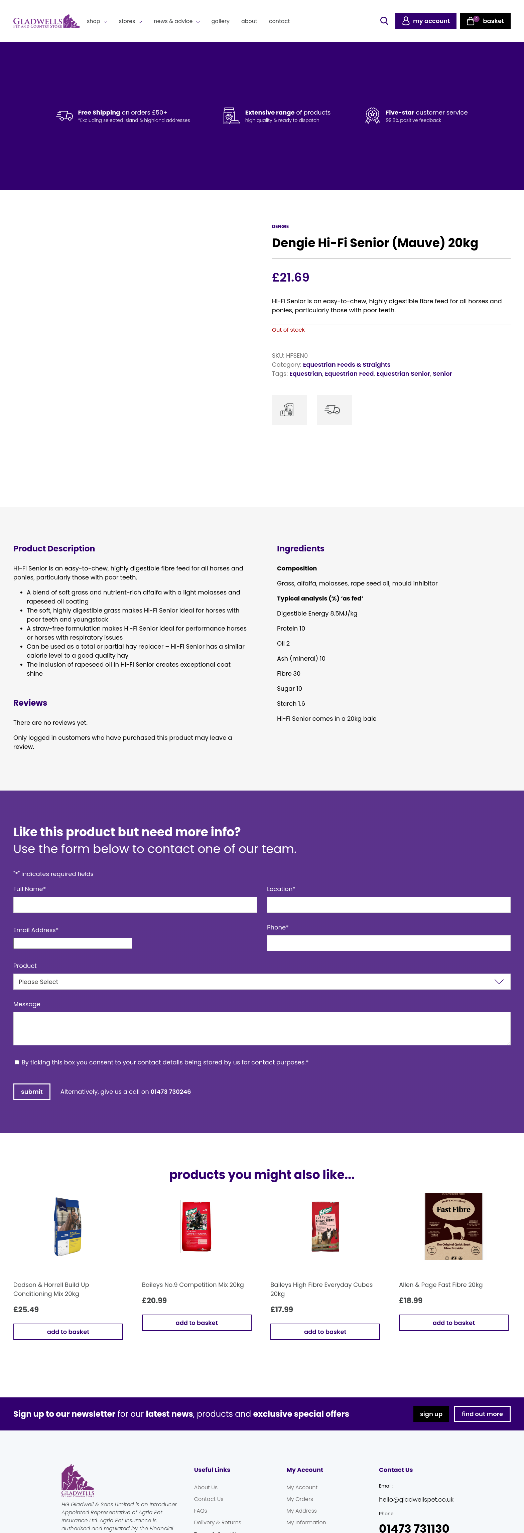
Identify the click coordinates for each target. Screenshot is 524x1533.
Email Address (36, 930)
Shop (93, 21)
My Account (301, 1487)
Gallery (221, 21)
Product (25, 966)
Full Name (29, 889)
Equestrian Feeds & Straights (347, 364)
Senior (442, 373)
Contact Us (209, 1499)
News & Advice (173, 21)
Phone (278, 927)
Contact (279, 21)
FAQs (200, 1511)
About (249, 21)
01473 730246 (171, 1091)
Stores (127, 21)
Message (26, 1004)
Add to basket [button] (68, 1332)
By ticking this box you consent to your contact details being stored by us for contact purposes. (165, 1062)
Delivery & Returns (217, 1522)
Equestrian (305, 373)
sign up (431, 1414)
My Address (301, 1511)
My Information (306, 1522)
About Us (206, 1487)
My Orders (299, 1499)
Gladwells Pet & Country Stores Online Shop (46, 21)
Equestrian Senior (403, 373)
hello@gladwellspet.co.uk (416, 1499)
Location (281, 889)
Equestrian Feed (349, 373)
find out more (482, 1414)
